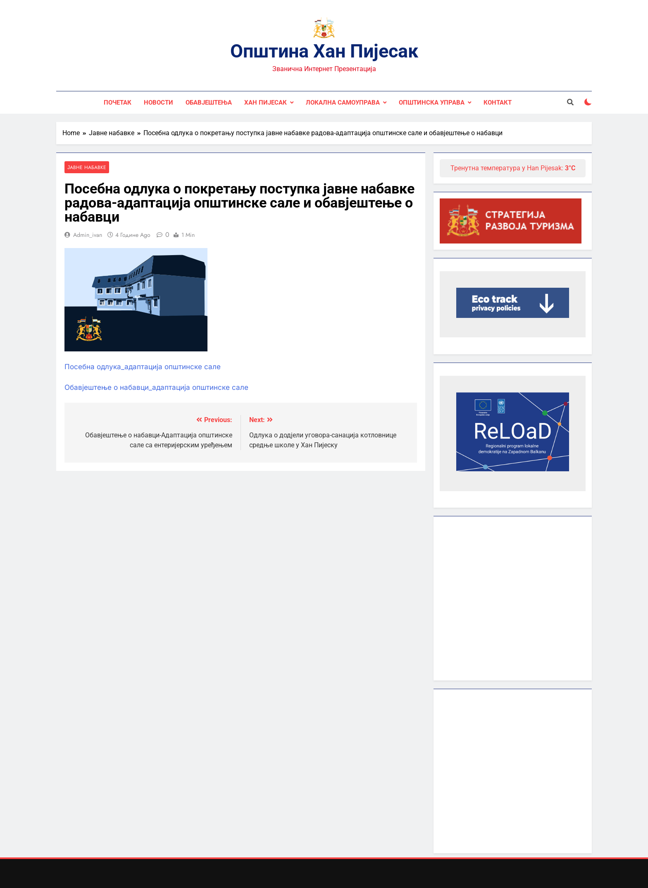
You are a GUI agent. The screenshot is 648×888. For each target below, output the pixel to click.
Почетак (117, 102)
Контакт (498, 102)
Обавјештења (209, 102)
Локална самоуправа (343, 102)
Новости (158, 102)
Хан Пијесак (265, 102)
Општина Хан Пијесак (324, 51)
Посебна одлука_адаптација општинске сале (142, 367)
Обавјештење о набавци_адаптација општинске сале (156, 387)
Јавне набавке (86, 167)
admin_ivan (87, 235)
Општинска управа (432, 102)
